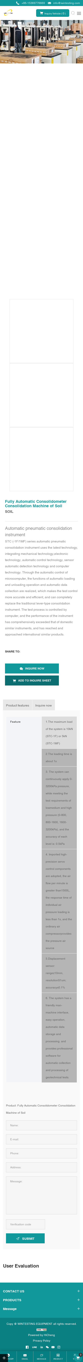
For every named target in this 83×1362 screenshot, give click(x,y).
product (58, 1359)
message (41, 1359)
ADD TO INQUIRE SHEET (34, 680)
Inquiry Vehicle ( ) (55, 13)
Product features (17, 705)
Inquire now (34, 668)
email (25, 1359)
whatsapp (8, 1359)
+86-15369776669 (33, 3)
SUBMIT (28, 1238)
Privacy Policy (41, 1340)
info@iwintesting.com (66, 3)
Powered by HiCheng (41, 1335)
